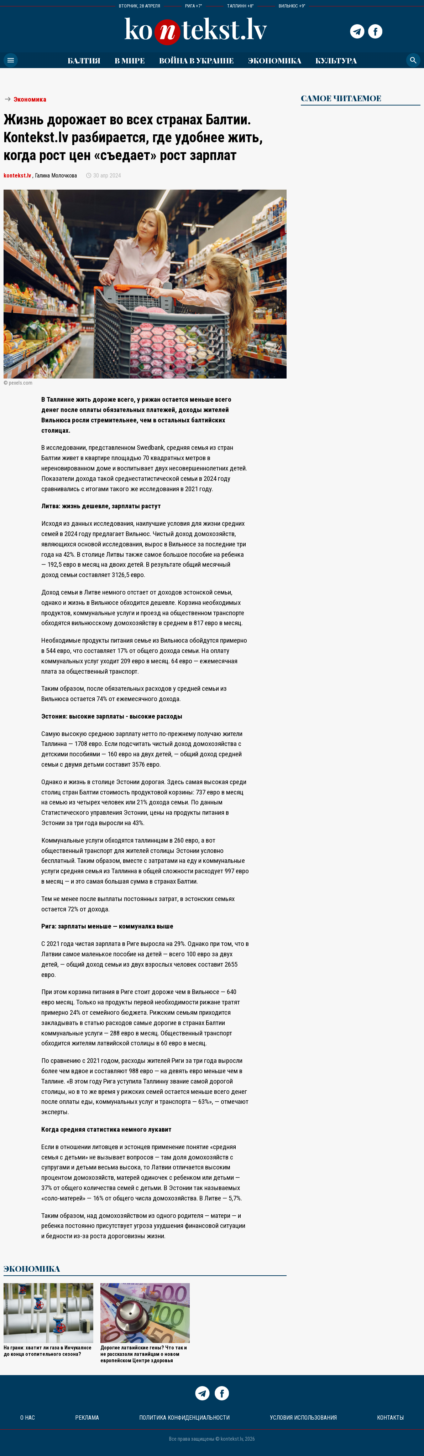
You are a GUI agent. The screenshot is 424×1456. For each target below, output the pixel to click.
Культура (336, 60)
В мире (130, 60)
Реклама (87, 1417)
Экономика (274, 60)
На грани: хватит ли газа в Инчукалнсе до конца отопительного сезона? (47, 1351)
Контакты (390, 1417)
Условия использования (303, 1417)
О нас (27, 1417)
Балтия (84, 60)
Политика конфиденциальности (184, 1417)
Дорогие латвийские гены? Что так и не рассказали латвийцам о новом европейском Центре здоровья (143, 1354)
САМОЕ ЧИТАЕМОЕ (341, 98)
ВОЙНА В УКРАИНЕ (196, 60)
